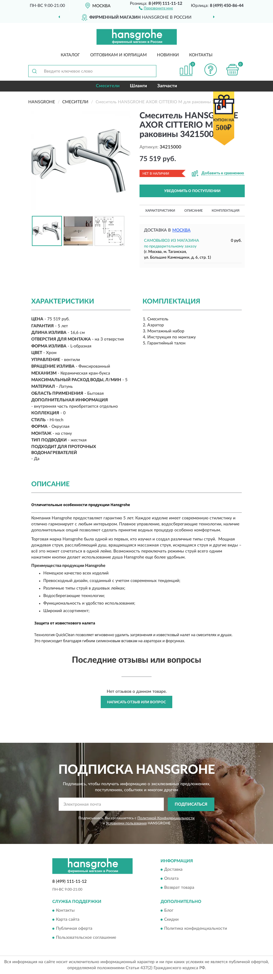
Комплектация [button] (225, 210)
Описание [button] (193, 210)
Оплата (171, 879)
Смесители (108, 86)
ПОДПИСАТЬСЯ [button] (191, 804)
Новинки (168, 55)
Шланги (138, 86)
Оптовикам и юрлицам (118, 55)
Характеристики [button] (160, 210)
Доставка (173, 870)
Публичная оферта (74, 928)
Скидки (171, 919)
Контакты (201, 55)
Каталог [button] (70, 55)
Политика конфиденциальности (195, 928)
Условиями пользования (126, 823)
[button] (156, 8)
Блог (168, 910)
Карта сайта (67, 919)
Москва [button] (181, 230)
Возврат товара (179, 888)
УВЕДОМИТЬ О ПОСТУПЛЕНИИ (192, 191)
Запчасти (167, 86)
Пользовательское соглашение (86, 937)
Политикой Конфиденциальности (166, 818)
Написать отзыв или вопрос (136, 702)
